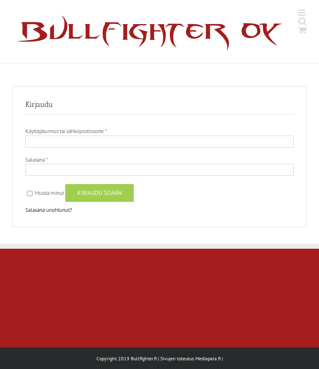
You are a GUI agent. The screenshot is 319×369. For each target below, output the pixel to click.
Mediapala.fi (208, 358)
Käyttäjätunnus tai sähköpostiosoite (66, 131)
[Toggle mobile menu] (302, 12)
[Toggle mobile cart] (302, 30)
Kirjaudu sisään (99, 193)
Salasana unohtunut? (48, 210)
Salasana (36, 159)
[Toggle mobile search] (302, 21)
